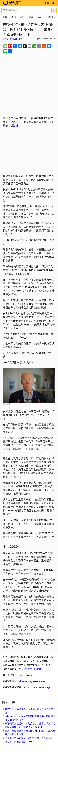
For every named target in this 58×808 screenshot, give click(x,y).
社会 (31, 17)
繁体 (46, 3)
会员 (40, 17)
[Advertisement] (29, 85)
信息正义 (51, 17)
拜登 (7, 39)
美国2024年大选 (17, 39)
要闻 (13, 17)
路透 (15, 125)
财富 (22, 17)
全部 (4, 17)
